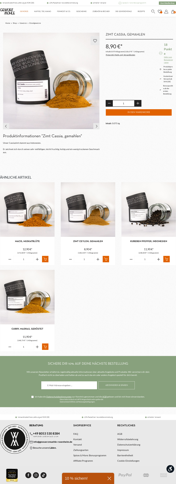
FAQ (75, 433)
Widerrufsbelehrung (127, 439)
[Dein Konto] (166, 11)
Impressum (123, 449)
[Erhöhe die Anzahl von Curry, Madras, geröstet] (37, 346)
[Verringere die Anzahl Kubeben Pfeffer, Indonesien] (131, 259)
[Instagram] (36, 475)
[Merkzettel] (160, 11)
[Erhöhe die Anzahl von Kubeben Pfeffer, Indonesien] (158, 259)
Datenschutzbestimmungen (59, 396)
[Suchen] (153, 11)
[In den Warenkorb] (45, 259)
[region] (51, 81)
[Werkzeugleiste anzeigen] (170, 469)
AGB (104, 396)
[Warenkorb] (173, 11)
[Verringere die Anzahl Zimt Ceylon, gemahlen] (70, 259)
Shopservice (82, 425)
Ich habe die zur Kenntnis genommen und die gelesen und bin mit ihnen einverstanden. (90, 396)
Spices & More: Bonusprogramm (134, 3)
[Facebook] (28, 475)
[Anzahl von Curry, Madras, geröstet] (23, 346)
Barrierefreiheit (125, 455)
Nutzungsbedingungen (87, 402)
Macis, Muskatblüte (27, 241)
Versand (77, 444)
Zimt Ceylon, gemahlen (88, 241)
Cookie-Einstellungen (128, 460)
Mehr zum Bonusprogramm (168, 60)
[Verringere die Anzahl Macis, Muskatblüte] (9, 259)
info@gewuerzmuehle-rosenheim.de (50, 442)
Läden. (52, 447)
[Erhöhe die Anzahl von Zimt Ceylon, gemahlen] (97, 259)
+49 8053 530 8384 (44, 434)
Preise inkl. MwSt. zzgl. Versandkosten (120, 55)
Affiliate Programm (83, 460)
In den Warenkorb (139, 112)
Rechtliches (126, 425)
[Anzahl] (124, 103)
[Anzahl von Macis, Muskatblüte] (23, 259)
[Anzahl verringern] (109, 103)
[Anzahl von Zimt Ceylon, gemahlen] (84, 259)
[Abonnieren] (117, 385)
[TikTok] (43, 475)
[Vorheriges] (6, 126)
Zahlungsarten (80, 449)
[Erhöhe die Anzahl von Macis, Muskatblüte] (37, 259)
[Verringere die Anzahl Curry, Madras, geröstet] (9, 346)
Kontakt (77, 439)
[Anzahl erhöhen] (137, 103)
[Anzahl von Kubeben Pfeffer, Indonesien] (144, 259)
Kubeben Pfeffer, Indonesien (148, 241)
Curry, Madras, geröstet (27, 329)
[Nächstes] (96, 126)
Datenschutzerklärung (128, 444)
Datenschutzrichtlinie (67, 402)
